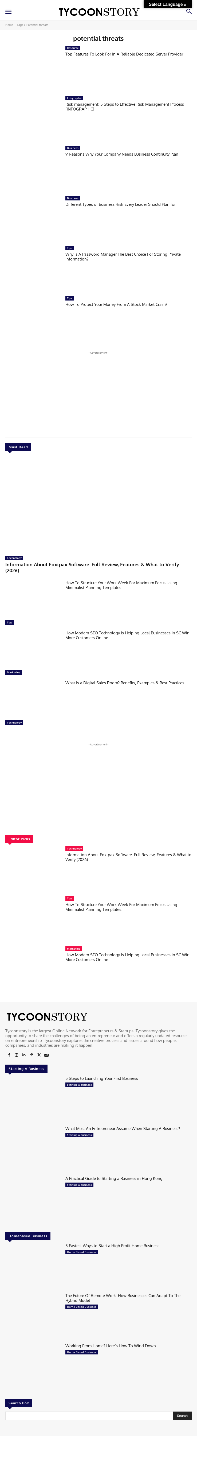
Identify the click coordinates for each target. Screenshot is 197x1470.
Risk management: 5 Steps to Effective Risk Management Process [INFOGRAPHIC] (124, 107)
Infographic (74, 98)
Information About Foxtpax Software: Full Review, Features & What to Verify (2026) (92, 567)
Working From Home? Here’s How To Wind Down (110, 1345)
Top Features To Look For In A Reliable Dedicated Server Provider (124, 54)
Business (72, 148)
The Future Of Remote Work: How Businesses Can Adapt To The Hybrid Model (122, 1298)
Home (9, 25)
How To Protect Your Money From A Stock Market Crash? (116, 304)
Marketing (13, 672)
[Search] (182, 1416)
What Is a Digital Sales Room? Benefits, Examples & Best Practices (124, 682)
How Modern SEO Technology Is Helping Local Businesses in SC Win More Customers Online (127, 635)
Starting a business (79, 1084)
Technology (14, 558)
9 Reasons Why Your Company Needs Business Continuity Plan (121, 154)
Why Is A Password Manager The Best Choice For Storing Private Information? (123, 257)
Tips (9, 622)
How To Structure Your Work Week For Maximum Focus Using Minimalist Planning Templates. (121, 585)
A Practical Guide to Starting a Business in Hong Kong (114, 1178)
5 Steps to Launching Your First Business (101, 1078)
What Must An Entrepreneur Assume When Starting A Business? (122, 1128)
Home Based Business (81, 1252)
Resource (73, 48)
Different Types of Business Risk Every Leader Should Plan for (120, 204)
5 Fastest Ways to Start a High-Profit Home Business (112, 1245)
